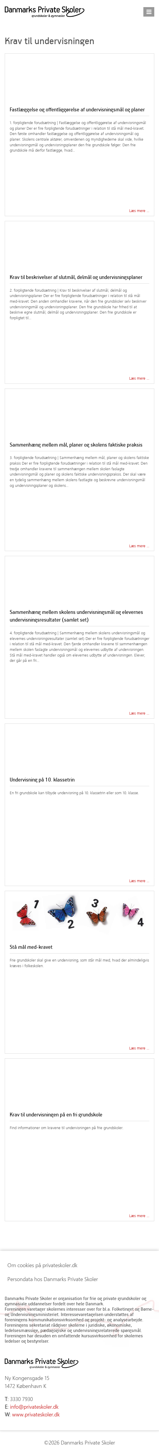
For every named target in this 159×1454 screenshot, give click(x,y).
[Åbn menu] (148, 11)
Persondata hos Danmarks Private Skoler (52, 1279)
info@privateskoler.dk (34, 1406)
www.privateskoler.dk (36, 1414)
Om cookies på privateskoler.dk (42, 1265)
